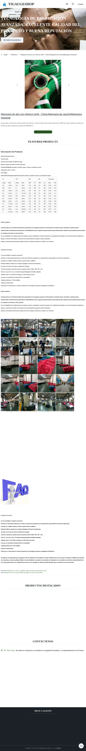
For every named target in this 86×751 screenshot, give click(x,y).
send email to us (43, 132)
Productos (14, 54)
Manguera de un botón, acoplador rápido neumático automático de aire (26, 570)
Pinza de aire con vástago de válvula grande (35, 562)
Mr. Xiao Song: (8, 687)
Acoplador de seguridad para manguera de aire (15, 557)
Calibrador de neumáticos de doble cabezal (63, 560)
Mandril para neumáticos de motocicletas (61, 562)
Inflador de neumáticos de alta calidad (41, 557)
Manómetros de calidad (14, 562)
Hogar (6, 54)
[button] (67, 4)
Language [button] (80, 4)
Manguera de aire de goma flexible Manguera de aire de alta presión (23, 572)
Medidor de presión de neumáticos (39, 560)
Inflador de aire (24, 560)
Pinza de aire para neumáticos (62, 557)
